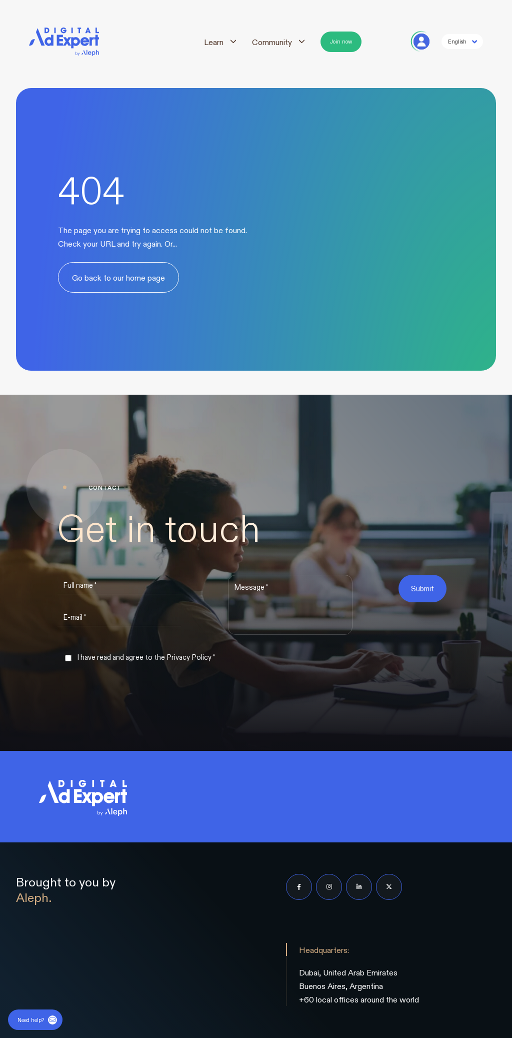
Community (272, 42)
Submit (422, 588)
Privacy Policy (189, 657)
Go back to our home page (118, 277)
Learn (214, 42)
